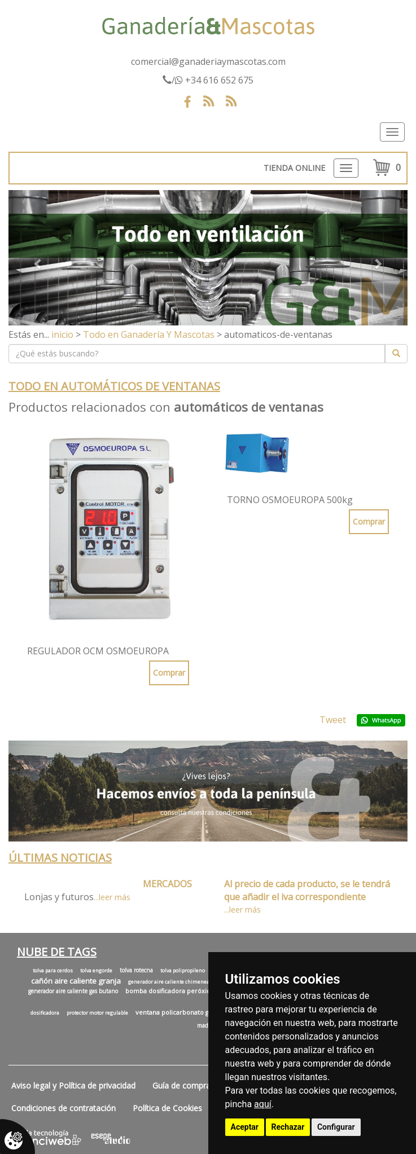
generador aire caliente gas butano (73, 991)
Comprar (169, 672)
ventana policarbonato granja (179, 1012)
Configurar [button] (336, 1126)
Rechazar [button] (288, 1126)
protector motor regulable (97, 1013)
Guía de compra (181, 1085)
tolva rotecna (136, 970)
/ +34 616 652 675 (208, 80)
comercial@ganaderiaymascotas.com (208, 61)
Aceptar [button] (245, 1126)
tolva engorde (96, 970)
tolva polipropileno (182, 970)
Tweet (332, 719)
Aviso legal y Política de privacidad (73, 1085)
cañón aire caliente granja (76, 981)
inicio (62, 334)
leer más (114, 897)
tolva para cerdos (53, 970)
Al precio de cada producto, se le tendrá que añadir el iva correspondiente (307, 890)
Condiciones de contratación (63, 1108)
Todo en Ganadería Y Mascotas (148, 334)
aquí (263, 1104)
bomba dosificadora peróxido (169, 990)
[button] (38, 257)
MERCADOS (167, 884)
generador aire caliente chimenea (168, 982)
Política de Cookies (167, 1108)
